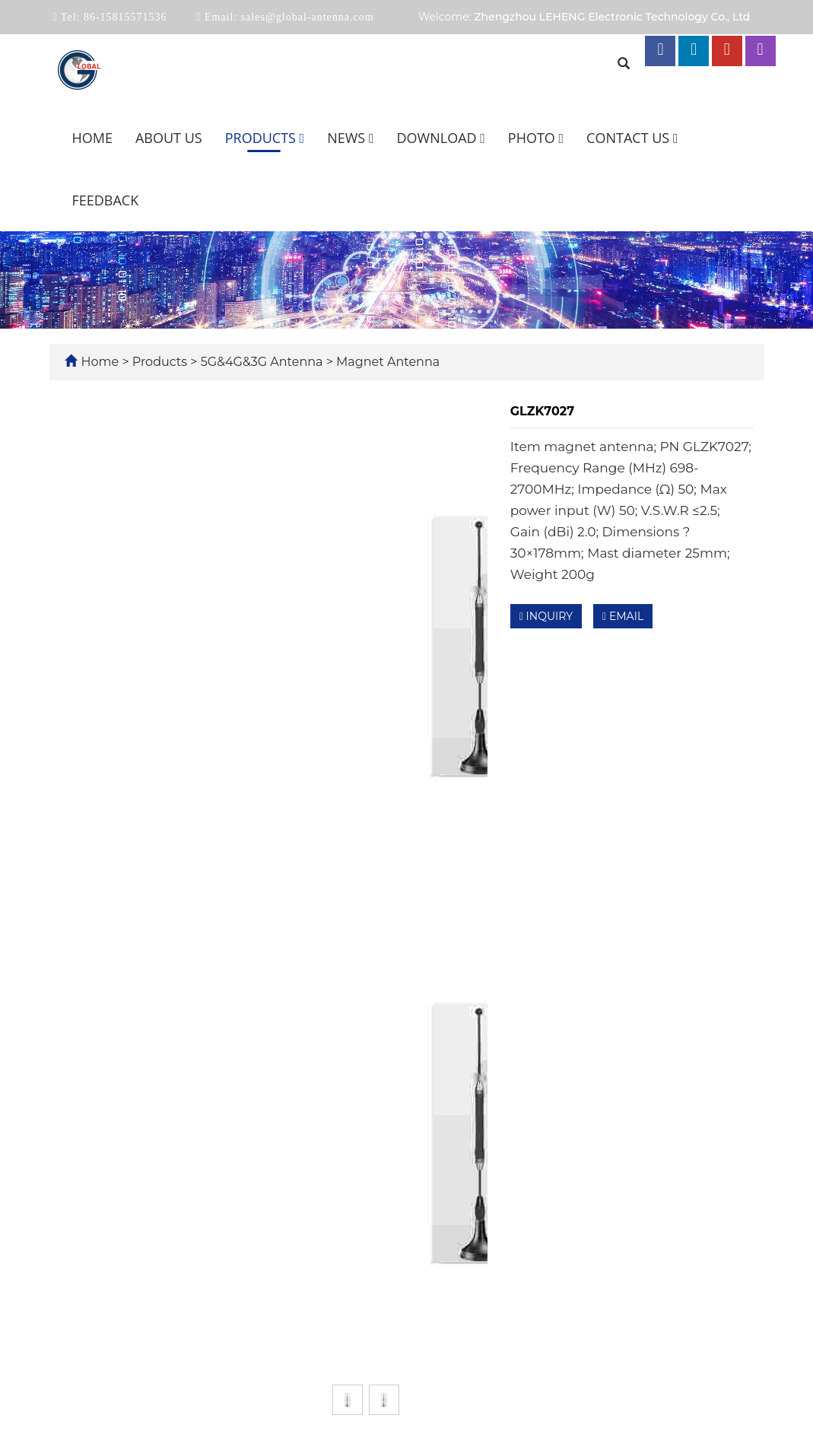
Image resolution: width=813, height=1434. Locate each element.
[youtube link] (727, 51)
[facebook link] (660, 51)
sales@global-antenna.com (305, 17)
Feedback (105, 200)
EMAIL (622, 616)
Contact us (632, 138)
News (350, 138)
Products (265, 138)
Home (92, 138)
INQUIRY (546, 616)
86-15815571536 (123, 17)
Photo (536, 138)
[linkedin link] (693, 51)
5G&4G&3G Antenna (262, 362)
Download (441, 138)
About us (168, 138)
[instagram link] (760, 51)
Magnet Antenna (386, 362)
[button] (302, 138)
